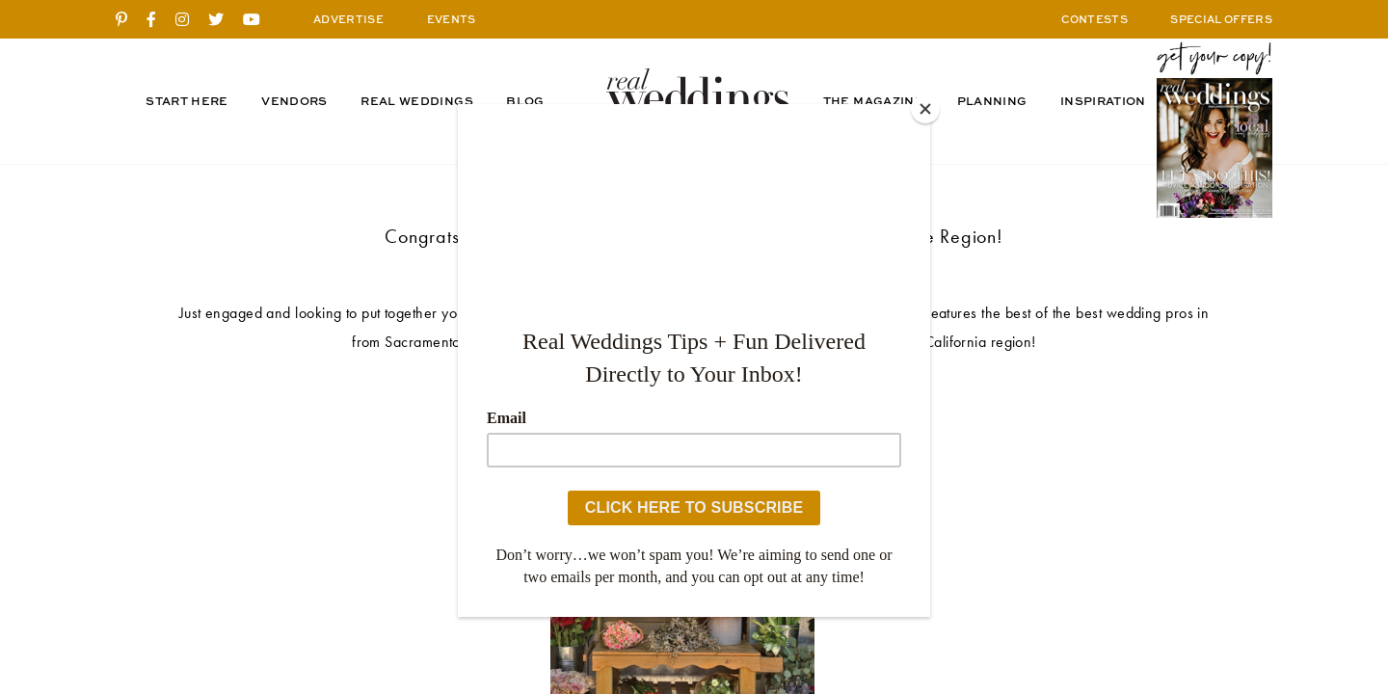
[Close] (925, 108)
